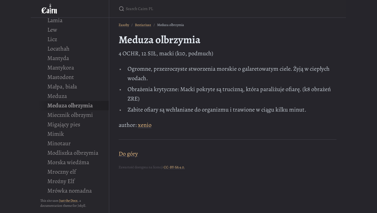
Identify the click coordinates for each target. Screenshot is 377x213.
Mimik (55, 134)
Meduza (57, 96)
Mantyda (58, 58)
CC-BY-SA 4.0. (174, 167)
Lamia (54, 20)
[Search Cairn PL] (188, 8)
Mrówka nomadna (69, 191)
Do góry (128, 154)
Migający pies (63, 124)
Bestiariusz (143, 24)
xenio (145, 125)
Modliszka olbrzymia (72, 153)
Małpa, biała (62, 87)
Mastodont (60, 77)
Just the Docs (68, 200)
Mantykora (60, 68)
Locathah (58, 49)
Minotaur (59, 143)
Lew (52, 30)
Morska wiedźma (68, 162)
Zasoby (124, 24)
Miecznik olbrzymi (70, 115)
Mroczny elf (61, 172)
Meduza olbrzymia (70, 105)
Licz (52, 39)
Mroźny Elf (61, 181)
